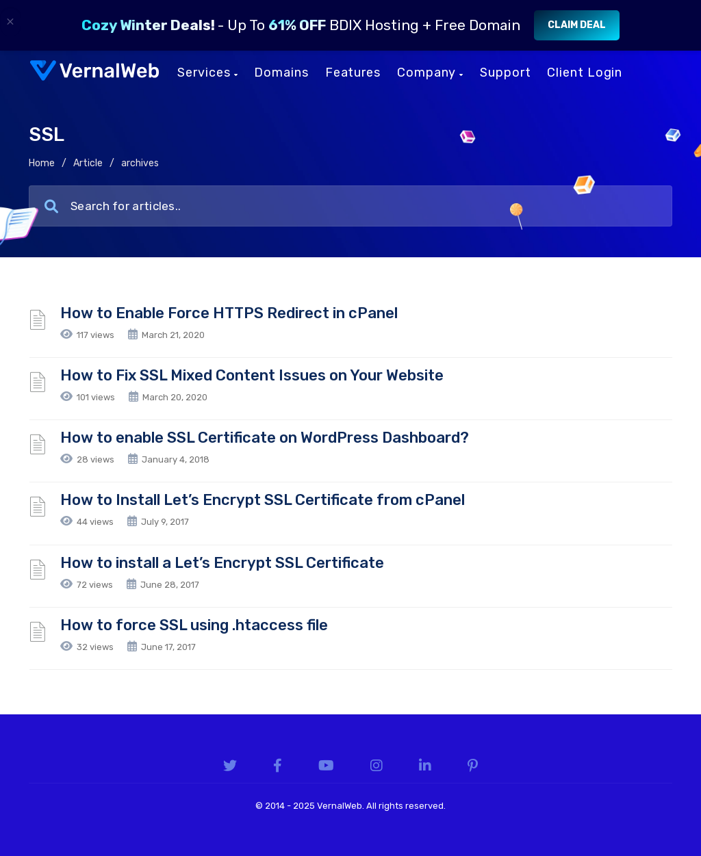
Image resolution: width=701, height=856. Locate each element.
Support (505, 72)
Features (353, 72)
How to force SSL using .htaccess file (194, 625)
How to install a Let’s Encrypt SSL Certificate (222, 563)
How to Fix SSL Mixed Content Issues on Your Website (252, 375)
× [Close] (10, 21)
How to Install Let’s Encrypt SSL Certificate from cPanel (262, 500)
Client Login (584, 72)
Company (430, 72)
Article (88, 163)
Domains (281, 72)
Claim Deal (577, 25)
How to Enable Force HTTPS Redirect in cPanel (229, 313)
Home (42, 163)
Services (207, 72)
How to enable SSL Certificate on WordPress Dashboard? (264, 437)
